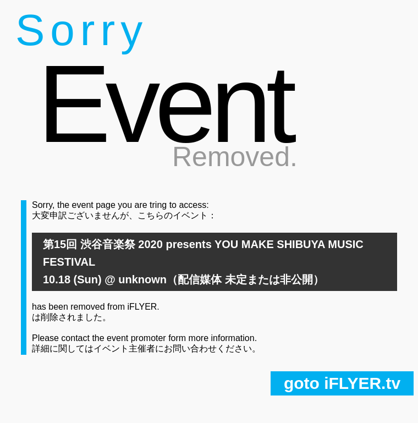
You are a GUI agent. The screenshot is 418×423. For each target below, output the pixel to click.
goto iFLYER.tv (342, 383)
